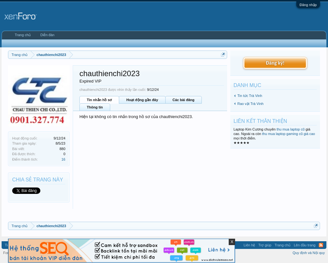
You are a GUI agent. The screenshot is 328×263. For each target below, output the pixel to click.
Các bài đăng (183, 100)
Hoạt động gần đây (142, 100)
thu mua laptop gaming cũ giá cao (288, 134)
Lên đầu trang (305, 245)
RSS (321, 245)
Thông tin (95, 107)
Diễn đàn (47, 35)
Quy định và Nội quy (309, 253)
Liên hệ (249, 245)
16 (63, 159)
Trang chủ (23, 35)
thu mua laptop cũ (290, 129)
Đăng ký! (275, 63)
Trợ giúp (264, 245)
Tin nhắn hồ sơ (99, 100)
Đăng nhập (308, 5)
